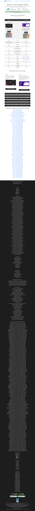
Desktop (17, 192)
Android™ (17, 190)
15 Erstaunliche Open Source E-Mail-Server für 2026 (17, 363)
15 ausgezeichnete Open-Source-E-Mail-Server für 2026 (17, 409)
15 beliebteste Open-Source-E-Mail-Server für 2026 (17, 402)
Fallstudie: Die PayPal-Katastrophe (17, 311)
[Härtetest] (9, 32)
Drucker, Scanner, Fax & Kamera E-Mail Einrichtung (17, 200)
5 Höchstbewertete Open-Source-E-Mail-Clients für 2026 (17, 330)
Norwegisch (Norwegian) (17, 484)
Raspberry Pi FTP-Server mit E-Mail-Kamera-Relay (17, 201)
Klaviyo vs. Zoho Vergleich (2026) (17, 175)
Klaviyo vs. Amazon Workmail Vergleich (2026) (17, 115)
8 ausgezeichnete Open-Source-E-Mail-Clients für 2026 (17, 410)
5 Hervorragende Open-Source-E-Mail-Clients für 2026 (17, 334)
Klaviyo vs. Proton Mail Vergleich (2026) (17, 160)
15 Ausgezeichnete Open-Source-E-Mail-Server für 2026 (17, 335)
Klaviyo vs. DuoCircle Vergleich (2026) (17, 125)
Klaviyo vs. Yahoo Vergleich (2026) (17, 173)
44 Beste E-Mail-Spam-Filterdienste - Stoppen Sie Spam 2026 (17, 105)
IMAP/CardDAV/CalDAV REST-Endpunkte (17, 298)
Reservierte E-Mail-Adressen (17, 263)
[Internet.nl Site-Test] (9, 33)
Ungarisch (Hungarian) (17, 480)
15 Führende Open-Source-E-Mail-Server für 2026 (17, 331)
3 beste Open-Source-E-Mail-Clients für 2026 (17, 397)
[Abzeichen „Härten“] (17, 500)
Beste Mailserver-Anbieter (17, 291)
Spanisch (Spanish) (17, 487)
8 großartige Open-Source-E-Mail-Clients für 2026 (17, 390)
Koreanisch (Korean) (17, 483)
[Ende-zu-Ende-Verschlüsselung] (18, 63)
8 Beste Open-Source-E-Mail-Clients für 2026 (17, 323)
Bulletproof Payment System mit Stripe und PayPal (17, 316)
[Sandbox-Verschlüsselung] (17, 49)
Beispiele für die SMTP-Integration (17, 197)
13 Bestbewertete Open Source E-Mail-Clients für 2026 (17, 355)
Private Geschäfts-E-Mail (17, 257)
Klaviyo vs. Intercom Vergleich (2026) (17, 140)
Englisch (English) (17, 476)
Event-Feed (17, 461)
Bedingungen (17, 465)
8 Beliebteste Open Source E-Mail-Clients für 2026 (17, 353)
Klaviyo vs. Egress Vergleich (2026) (17, 126)
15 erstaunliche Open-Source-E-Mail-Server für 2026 (17, 412)
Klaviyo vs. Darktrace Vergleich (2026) (17, 123)
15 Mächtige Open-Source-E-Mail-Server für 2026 (17, 345)
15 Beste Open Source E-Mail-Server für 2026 (17, 372)
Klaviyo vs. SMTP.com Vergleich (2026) (17, 162)
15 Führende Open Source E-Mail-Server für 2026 (17, 356)
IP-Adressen (17, 272)
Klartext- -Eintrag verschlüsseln (17, 262)
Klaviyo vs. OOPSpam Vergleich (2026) (17, 155)
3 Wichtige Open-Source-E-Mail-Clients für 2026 (17, 344)
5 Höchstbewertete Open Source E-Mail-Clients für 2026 (17, 429)
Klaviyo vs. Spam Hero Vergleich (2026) (17, 166)
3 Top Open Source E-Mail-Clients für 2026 (17, 374)
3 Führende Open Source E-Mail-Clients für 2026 (17, 357)
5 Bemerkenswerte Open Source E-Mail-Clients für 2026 (17, 436)
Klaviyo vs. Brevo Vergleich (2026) (17, 118)
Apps (17, 187)
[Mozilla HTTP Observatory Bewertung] (26, 36)
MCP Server (17, 302)
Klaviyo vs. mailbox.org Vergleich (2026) (17, 177)
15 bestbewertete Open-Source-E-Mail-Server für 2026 (17, 400)
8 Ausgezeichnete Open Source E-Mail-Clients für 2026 (17, 360)
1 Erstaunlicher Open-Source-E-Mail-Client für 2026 (17, 339)
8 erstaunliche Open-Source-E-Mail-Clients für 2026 (17, 413)
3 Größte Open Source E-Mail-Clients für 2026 (17, 440)
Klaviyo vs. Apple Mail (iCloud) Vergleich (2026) (17, 116)
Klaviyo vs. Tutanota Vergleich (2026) (17, 171)
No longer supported (26, 56)
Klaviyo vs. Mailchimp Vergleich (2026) (17, 143)
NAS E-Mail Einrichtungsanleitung (17, 199)
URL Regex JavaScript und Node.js (17, 318)
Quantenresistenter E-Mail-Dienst (17, 312)
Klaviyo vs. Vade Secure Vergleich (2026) (17, 172)
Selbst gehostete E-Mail (17, 306)
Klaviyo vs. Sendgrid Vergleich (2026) (17, 164)
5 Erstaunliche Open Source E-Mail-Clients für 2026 (17, 438)
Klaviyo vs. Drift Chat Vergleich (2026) (17, 124)
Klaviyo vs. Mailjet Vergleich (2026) (17, 147)
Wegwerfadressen (17, 260)
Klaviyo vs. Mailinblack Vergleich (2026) (17, 146)
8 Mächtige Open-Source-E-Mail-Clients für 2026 (17, 346)
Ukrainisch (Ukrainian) (17, 490)
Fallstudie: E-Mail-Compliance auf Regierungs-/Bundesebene (17, 294)
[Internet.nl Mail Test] (9, 34)
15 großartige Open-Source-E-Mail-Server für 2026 (17, 389)
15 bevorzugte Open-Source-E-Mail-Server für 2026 (17, 391)
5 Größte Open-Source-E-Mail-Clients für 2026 (17, 341)
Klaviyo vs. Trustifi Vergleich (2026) (17, 170)
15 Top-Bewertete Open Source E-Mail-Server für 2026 (17, 425)
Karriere (17, 469)
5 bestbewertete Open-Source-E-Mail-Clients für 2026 (17, 401)
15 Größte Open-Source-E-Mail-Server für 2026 (17, 340)
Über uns (17, 462)
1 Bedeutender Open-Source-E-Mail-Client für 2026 (17, 337)
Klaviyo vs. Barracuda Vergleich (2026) (17, 117)
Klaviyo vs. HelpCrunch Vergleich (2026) (17, 137)
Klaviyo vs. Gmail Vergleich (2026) (17, 133)
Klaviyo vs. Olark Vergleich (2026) (17, 156)
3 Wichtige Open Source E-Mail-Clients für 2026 (17, 369)
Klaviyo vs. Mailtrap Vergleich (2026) (17, 148)
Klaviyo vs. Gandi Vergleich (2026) (17, 131)
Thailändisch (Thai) (17, 489)
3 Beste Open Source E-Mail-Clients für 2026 (17, 373)
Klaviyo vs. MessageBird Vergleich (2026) (17, 150)
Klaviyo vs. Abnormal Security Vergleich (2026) (17, 112)
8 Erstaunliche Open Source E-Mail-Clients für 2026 (17, 364)
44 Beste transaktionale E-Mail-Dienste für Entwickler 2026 (17, 100)
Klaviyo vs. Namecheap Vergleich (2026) (17, 153)
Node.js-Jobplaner (17, 309)
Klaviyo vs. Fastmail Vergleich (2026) (17, 128)
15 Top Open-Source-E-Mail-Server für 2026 (17, 324)
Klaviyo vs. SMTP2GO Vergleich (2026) (17, 163)
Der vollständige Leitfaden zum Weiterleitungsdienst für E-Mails (17, 303)
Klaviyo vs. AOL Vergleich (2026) (17, 110)
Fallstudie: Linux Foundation (17, 297)
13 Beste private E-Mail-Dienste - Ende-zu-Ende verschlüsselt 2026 (17, 96)
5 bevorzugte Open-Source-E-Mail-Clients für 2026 (17, 392)
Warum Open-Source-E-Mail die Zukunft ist (17, 319)
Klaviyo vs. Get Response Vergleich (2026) (17, 132)
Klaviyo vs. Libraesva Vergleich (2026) (17, 141)
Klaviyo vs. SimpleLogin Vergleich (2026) (17, 165)
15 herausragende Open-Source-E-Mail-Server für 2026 (17, 407)
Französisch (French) (17, 478)
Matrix (17, 456)
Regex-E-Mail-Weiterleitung (17, 276)
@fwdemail (17, 455)
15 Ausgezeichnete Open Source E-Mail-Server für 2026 (17, 359)
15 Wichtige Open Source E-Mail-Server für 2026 (17, 368)
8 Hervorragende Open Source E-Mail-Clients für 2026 (17, 383)
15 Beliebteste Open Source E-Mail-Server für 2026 (17, 377)
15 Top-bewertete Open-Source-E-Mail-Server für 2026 (17, 326)
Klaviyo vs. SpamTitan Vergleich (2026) (17, 167)
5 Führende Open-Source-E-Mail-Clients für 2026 (17, 332)
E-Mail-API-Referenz (17, 273)
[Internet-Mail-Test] (21, 496)
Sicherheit (17, 463)
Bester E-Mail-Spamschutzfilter (17, 290)
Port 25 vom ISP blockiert (17, 254)
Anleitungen (17, 196)
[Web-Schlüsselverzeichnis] (18, 67)
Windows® (17, 189)
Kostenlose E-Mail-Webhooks (17, 274)
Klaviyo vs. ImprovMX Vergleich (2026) (17, 139)
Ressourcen (17, 256)
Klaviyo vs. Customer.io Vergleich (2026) (17, 122)
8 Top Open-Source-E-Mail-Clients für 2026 (17, 325)
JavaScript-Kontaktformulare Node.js (17, 307)
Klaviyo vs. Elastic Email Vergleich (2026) (17, 127)
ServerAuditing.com (17, 265)
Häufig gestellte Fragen (17, 183)
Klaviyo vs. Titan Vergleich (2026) (17, 169)
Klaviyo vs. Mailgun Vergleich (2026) (17, 145)
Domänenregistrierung (17, 261)
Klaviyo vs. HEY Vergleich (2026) (17, 135)
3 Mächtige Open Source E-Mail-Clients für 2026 (17, 371)
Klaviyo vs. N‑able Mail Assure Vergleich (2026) (17, 154)
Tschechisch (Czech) (17, 474)
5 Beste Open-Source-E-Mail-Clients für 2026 (17, 348)
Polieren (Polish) (17, 485)
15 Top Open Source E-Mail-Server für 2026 (17, 448)
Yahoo (26, 22)
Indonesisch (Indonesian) (17, 481)
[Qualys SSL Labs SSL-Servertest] (26, 37)
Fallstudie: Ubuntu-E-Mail (17, 296)
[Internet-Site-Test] (13, 496)
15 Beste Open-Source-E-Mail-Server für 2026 (17, 322)
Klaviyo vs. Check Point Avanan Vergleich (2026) (17, 119)
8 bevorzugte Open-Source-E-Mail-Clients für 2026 (17, 417)
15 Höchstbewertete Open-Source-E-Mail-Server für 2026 (17, 329)
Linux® (17, 191)
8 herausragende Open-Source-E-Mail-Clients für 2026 (17, 408)
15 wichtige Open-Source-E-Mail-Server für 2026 (17, 393)
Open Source (17, 277)
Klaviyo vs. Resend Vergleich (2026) (17, 161)
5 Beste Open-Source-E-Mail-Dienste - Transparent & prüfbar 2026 (17, 98)
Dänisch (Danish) (17, 475)
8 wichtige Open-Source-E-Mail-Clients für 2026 (17, 394)
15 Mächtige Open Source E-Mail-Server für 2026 (17, 370)
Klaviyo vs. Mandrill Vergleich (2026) (17, 149)
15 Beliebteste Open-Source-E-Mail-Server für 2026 (17, 352)
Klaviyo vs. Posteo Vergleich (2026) (17, 158)
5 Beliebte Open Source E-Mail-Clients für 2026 (17, 367)
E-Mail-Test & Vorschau (17, 301)
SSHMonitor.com (17, 266)
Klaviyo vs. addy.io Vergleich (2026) (17, 176)
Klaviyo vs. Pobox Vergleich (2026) (17, 157)
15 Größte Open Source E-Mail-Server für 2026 (17, 365)
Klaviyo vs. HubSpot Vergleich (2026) (17, 138)
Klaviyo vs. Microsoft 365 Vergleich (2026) (17, 151)
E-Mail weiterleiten (12, 11)
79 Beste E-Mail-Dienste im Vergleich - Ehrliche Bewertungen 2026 (17, 93)
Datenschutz (17, 464)
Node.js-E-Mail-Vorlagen (17, 308)
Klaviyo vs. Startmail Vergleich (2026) (17, 168)
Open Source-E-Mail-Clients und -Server (17, 321)
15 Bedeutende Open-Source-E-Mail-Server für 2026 (17, 336)
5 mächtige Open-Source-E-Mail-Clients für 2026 (17, 420)
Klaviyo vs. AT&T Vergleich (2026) (17, 111)
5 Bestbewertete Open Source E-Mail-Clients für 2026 (17, 376)
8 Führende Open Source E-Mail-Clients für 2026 (17, 431)
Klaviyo (9, 23)
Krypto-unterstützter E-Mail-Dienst (17, 305)
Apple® (17, 188)
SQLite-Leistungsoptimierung (17, 314)
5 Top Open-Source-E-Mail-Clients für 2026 (17, 350)
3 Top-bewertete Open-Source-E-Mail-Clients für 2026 (17, 327)
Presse (17, 468)
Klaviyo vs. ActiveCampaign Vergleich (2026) (17, 113)
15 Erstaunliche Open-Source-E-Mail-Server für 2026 (17, 338)
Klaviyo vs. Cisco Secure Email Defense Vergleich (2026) (17, 120)
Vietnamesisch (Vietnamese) (17, 491)
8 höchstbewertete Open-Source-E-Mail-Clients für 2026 (17, 404)
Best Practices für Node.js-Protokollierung (17, 292)
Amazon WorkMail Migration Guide (17, 289)
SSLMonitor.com (17, 267)
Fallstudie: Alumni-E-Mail (17, 295)
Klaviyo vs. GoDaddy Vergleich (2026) (17, 134)
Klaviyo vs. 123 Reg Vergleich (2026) (17, 109)
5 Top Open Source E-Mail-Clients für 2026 (17, 424)
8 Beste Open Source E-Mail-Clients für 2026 (17, 447)
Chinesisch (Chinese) (17, 473)
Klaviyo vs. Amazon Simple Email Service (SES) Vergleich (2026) (17, 114)
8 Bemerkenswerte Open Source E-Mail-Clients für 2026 (17, 362)
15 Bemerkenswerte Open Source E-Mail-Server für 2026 (17, 361)
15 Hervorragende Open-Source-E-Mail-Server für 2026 (17, 333)
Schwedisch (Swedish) (17, 488)
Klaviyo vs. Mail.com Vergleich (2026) (17, 142)
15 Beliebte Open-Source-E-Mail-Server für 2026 (17, 342)
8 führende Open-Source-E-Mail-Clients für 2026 (17, 406)
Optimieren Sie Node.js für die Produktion (17, 304)
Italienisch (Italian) (17, 482)
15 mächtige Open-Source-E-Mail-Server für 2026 (17, 395)
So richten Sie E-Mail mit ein (17, 202)
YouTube (17, 457)
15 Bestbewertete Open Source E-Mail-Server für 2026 (17, 354)
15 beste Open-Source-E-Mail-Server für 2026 (17, 421)
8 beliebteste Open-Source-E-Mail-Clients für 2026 (17, 403)
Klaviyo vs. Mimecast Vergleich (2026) (17, 152)
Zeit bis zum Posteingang (17, 259)
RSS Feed (17, 458)
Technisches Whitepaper (17, 271)
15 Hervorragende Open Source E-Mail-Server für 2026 (17, 382)
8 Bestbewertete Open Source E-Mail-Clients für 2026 (17, 380)
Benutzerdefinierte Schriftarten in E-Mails (17, 299)
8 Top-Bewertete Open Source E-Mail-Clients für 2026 (17, 450)
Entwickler (17, 270)
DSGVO (17, 466)
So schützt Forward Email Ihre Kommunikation (17, 317)
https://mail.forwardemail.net (17, 12)
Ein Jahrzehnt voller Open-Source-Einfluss (17, 288)
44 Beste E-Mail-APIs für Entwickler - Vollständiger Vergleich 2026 (17, 103)
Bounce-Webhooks (17, 275)
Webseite (9, 31)
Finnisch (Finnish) (17, 477)
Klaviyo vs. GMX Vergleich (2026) (17, 130)
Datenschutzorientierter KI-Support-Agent (17, 293)
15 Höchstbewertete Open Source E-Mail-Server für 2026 (17, 428)
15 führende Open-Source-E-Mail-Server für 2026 (17, 405)
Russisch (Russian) (17, 486)
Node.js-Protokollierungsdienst (17, 310)
